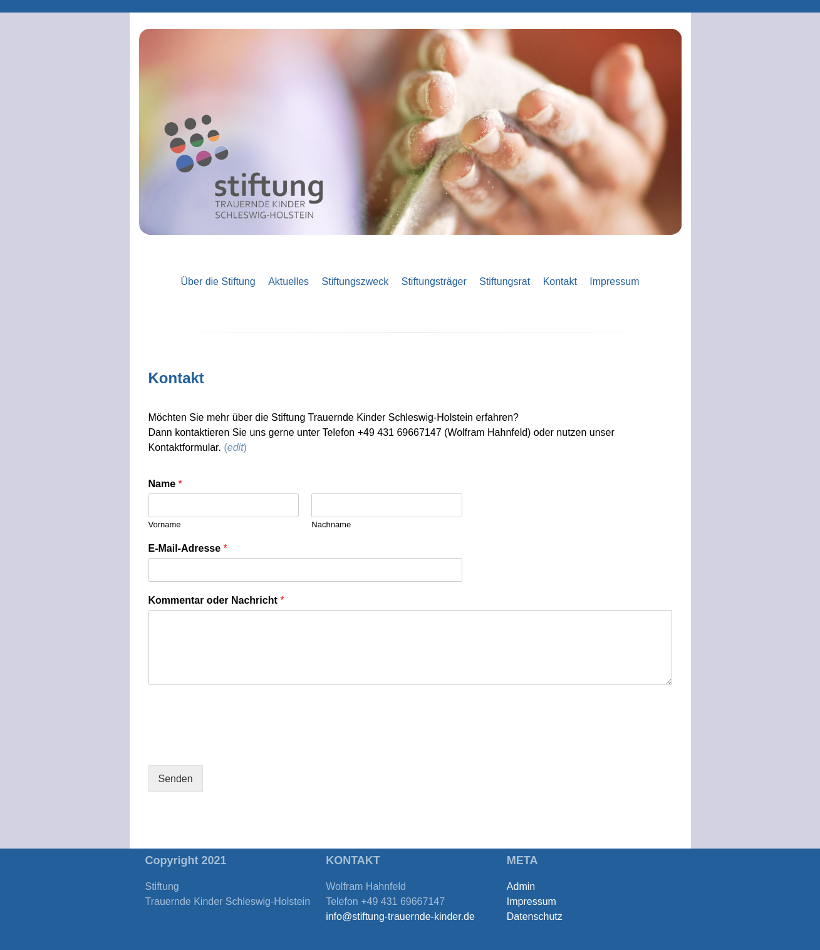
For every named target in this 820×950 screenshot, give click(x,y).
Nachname (331, 524)
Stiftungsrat (504, 281)
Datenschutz (535, 916)
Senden (175, 778)
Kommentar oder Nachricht (216, 600)
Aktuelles (288, 281)
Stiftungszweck (355, 281)
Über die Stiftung (218, 281)
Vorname (164, 524)
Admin (521, 886)
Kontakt (560, 281)
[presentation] (243, 745)
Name (165, 483)
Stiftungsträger (434, 281)
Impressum (614, 281)
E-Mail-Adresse (187, 548)
